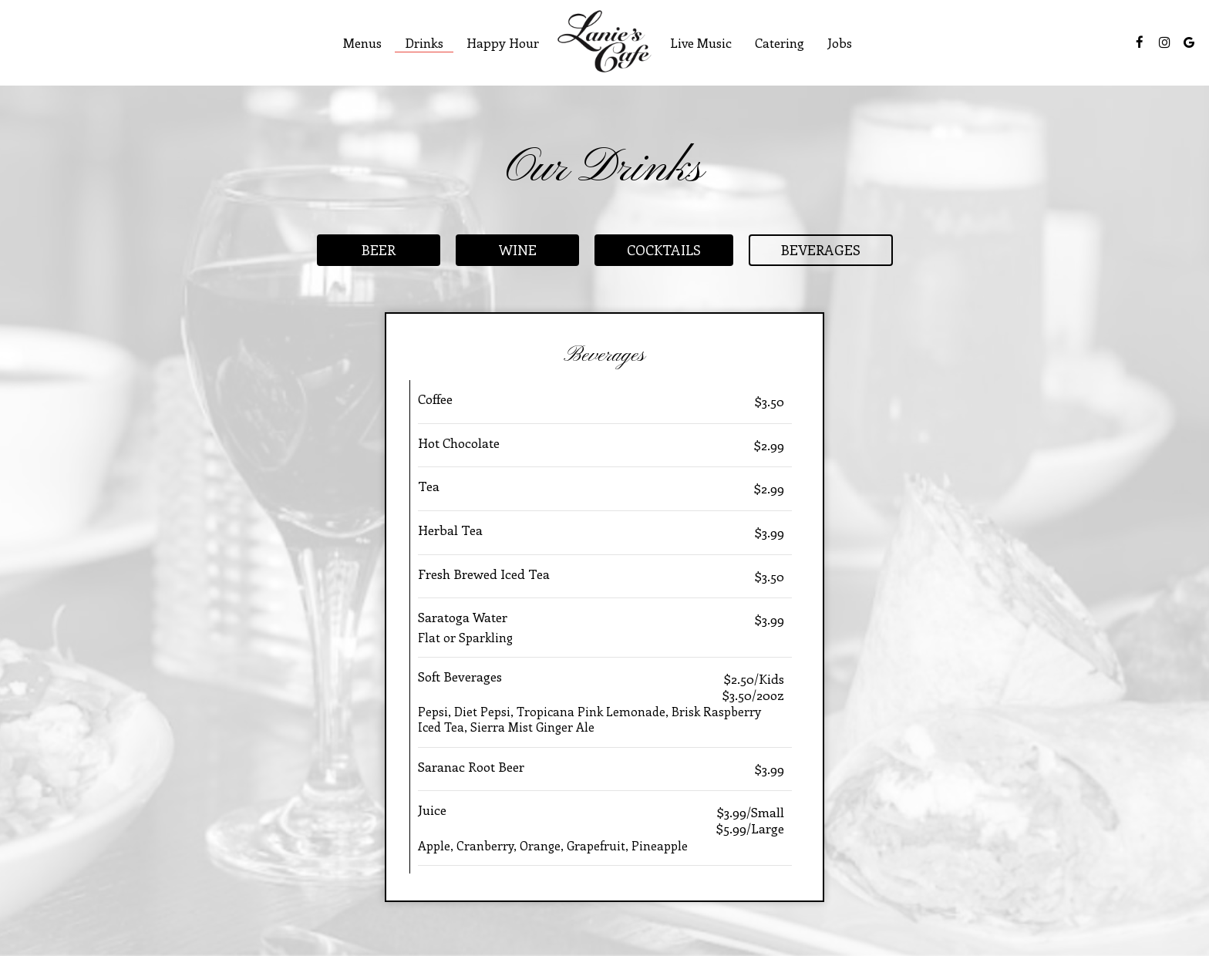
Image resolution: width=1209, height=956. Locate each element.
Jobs (839, 42)
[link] (604, 41)
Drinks (424, 42)
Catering (779, 42)
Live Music (701, 42)
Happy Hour (502, 42)
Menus (362, 42)
